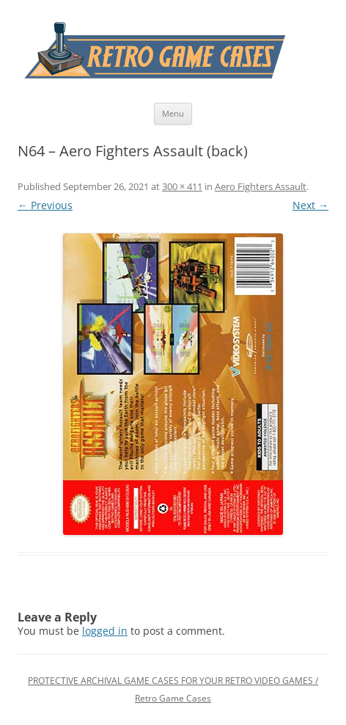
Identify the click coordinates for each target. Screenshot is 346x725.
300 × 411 (182, 186)
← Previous (45, 205)
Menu (173, 113)
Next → (310, 205)
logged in (105, 631)
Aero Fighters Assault (260, 186)
